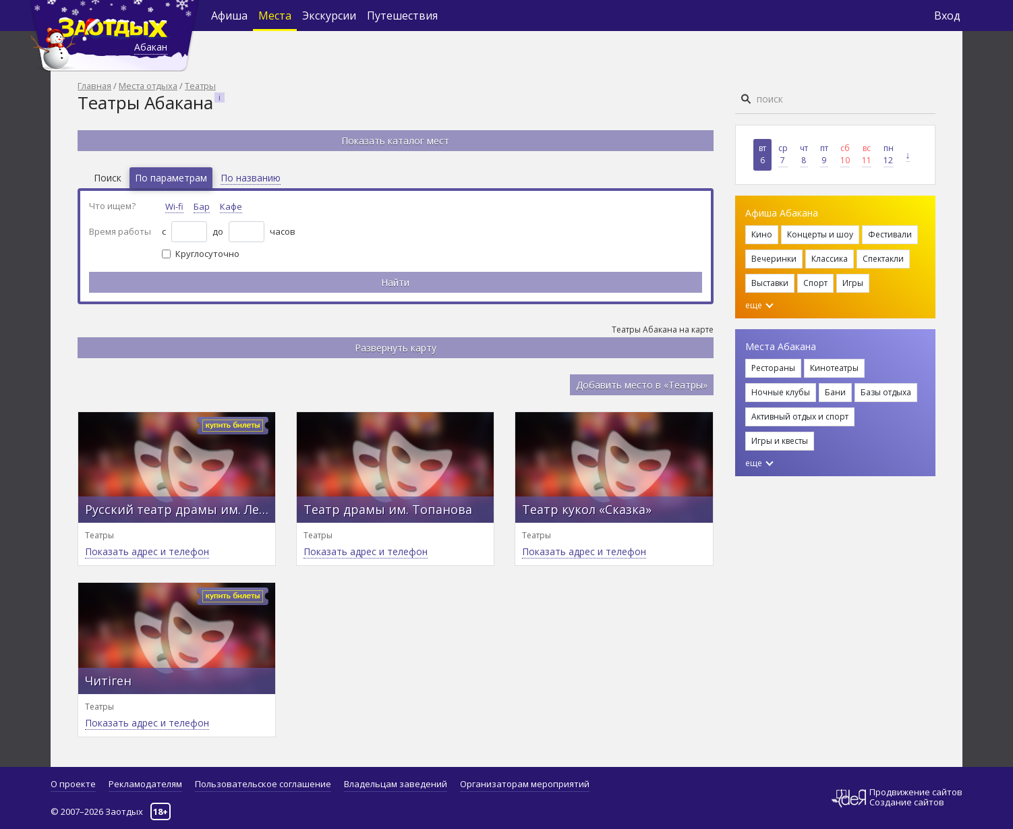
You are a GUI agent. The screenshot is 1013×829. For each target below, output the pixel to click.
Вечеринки (774, 258)
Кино (761, 234)
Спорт (815, 283)
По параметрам (171, 177)
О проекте (73, 784)
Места (274, 15)
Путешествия (402, 15)
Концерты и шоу (820, 234)
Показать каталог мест (395, 140)
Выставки (769, 283)
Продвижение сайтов (915, 792)
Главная (94, 86)
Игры (852, 283)
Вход (947, 15)
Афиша (229, 15)
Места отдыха (148, 86)
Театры (200, 86)
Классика (829, 258)
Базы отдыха (886, 392)
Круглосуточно (207, 254)
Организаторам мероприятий (524, 784)
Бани (835, 392)
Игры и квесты (779, 441)
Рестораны (773, 368)
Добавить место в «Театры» (641, 384)
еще (759, 305)
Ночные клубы (780, 392)
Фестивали (890, 234)
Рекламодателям (145, 784)
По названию (251, 177)
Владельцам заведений (395, 784)
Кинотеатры (834, 368)
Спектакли (883, 258)
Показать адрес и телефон (147, 551)
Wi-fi (174, 206)
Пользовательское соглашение (263, 784)
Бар (202, 206)
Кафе (231, 206)
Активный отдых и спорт (799, 416)
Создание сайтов (906, 802)
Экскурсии (329, 15)
